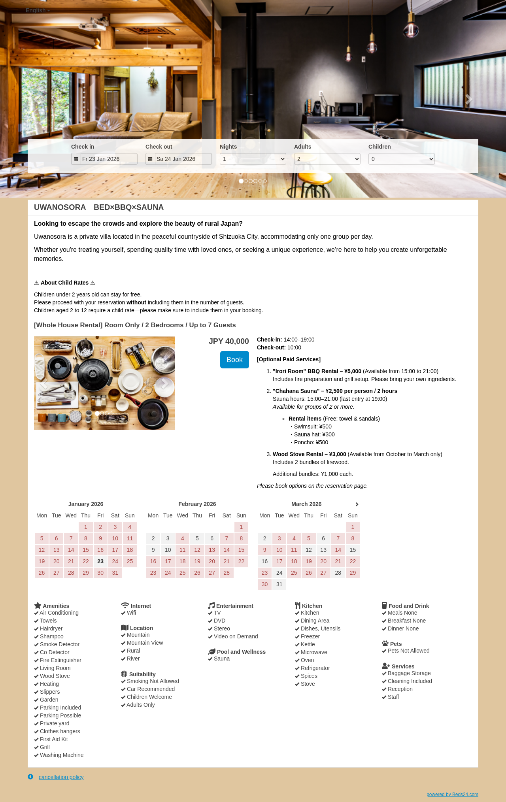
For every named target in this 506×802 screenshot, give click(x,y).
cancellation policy (56, 777)
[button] (38, 99)
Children (379, 146)
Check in (82, 146)
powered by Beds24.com (452, 794)
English (38, 10)
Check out (158, 146)
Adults (303, 146)
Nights (228, 146)
